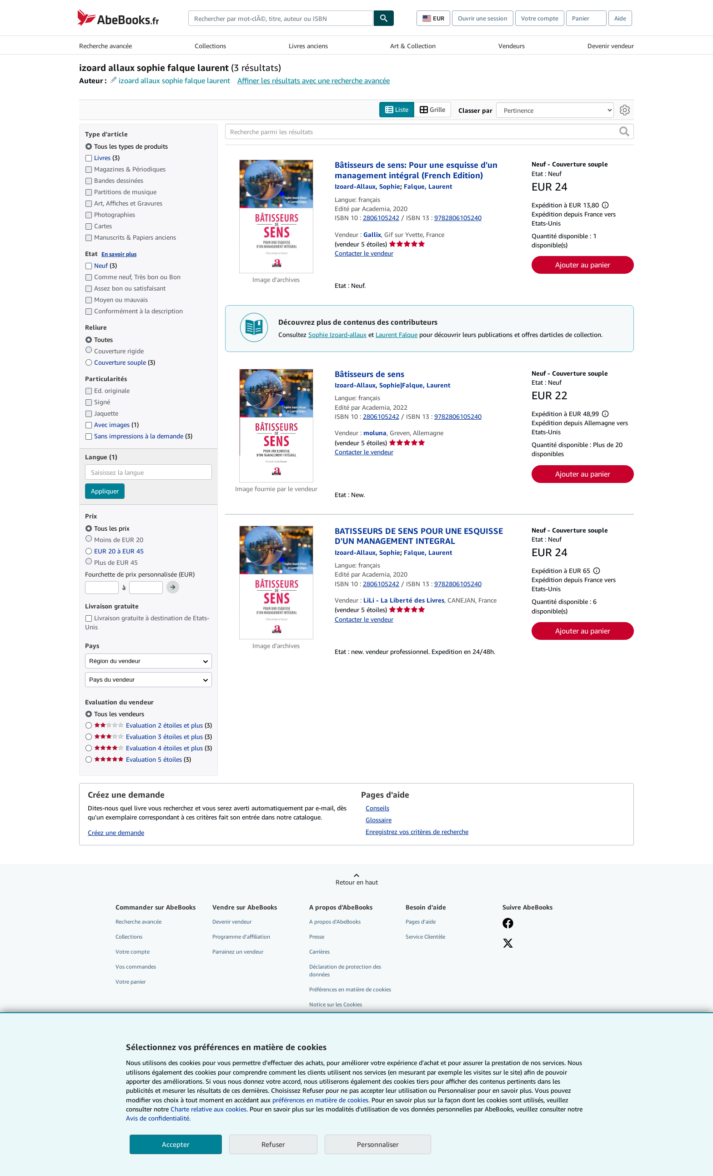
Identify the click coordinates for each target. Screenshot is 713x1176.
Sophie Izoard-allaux (337, 334)
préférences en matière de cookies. (321, 1100)
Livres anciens (308, 46)
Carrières (319, 951)
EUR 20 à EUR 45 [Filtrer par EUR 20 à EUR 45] (115, 551)
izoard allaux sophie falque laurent (174, 80)
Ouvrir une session (482, 18)
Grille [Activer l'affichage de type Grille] (432, 110)
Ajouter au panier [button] (582, 265)
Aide (620, 18)
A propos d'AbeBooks (335, 921)
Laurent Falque (396, 334)
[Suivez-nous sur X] (507, 944)
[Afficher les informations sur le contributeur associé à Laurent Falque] (428, 187)
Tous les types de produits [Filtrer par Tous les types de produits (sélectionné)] (127, 146)
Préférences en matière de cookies (350, 989)
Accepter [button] (176, 1144)
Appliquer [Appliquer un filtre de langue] (105, 491)
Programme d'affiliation (241, 936)
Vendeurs (511, 46)
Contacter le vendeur (364, 253)
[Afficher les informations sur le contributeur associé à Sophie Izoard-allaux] (367, 187)
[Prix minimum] (102, 588)
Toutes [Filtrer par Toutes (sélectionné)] (100, 339)
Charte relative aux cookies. (210, 1109)
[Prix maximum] (146, 588)
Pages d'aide (421, 921)
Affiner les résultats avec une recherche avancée (313, 80)
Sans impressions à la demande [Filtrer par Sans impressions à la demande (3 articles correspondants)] (138, 436)
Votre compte (539, 18)
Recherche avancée (105, 46)
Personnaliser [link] (378, 1144)
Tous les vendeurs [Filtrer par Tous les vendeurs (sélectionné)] (120, 714)
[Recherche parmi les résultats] (429, 132)
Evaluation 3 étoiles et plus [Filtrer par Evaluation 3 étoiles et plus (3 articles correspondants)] (153, 737)
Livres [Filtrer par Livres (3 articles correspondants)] (102, 157)
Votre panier (130, 982)
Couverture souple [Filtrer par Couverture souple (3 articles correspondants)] (120, 362)
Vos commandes (135, 967)
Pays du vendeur (112, 679)
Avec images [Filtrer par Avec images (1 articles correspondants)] (112, 425)
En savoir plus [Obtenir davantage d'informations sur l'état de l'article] (118, 254)
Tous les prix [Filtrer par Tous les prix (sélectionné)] (108, 528)
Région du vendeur (115, 661)
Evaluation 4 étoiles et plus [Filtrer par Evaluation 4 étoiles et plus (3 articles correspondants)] (153, 748)
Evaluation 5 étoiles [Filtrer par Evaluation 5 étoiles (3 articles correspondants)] (142, 760)
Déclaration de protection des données (345, 971)
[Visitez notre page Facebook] (507, 924)
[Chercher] (384, 18)
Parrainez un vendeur (237, 951)
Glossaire (379, 820)
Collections (210, 46)
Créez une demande (116, 833)
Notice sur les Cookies (335, 1004)
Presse (316, 936)
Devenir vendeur (610, 46)
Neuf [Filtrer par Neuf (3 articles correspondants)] (101, 266)
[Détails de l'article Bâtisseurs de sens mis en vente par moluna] (276, 425)
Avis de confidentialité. (158, 1118)
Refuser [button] (273, 1144)
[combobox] (280, 18)
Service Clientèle (425, 936)
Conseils (377, 808)
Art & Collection (413, 46)
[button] (624, 132)
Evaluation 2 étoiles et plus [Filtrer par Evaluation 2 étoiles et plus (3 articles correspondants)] (153, 725)
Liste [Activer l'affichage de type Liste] (396, 110)
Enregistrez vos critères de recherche (417, 831)
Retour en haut (357, 882)
